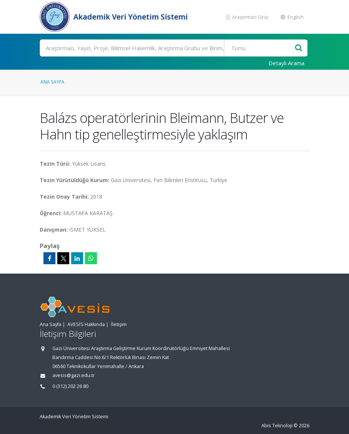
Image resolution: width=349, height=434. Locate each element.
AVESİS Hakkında (86, 324)
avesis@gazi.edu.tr (73, 375)
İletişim (119, 324)
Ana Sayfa (52, 82)
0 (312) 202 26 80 (70, 386)
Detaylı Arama (286, 63)
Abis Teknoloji (276, 425)
